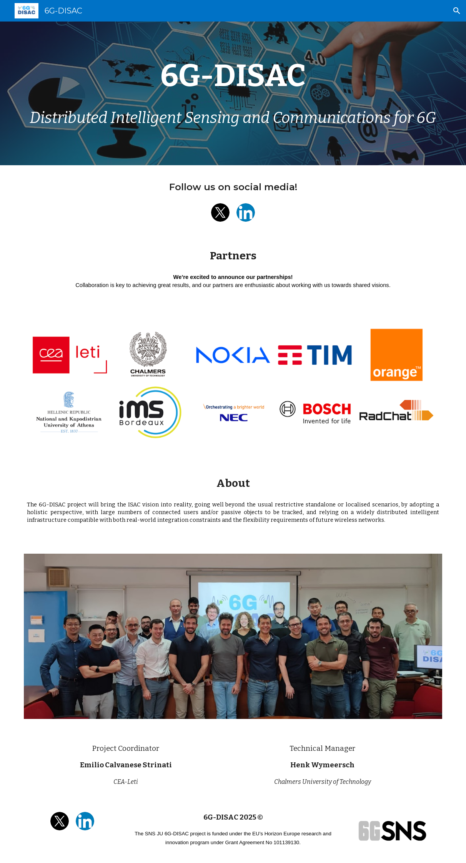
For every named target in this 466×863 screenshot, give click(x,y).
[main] (233, 75)
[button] (457, 11)
